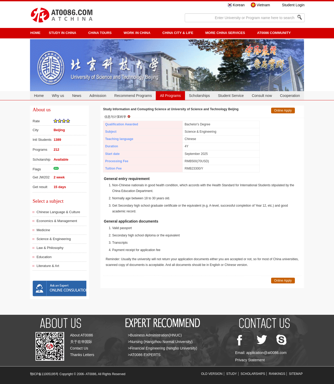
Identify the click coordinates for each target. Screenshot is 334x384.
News (76, 96)
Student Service (231, 96)
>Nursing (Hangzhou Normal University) (160, 342)
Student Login (293, 5)
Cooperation (290, 96)
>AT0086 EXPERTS (144, 355)
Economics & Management (57, 221)
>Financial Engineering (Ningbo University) (162, 348)
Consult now (262, 96)
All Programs (170, 96)
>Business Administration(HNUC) (155, 335)
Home (39, 96)
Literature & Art (48, 266)
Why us (58, 96)
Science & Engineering (54, 239)
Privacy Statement (250, 360)
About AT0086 (81, 335)
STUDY (231, 374)
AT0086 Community (274, 33)
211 (56, 168)
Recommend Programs (133, 96)
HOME (35, 33)
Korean (238, 5)
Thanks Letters (82, 355)
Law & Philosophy (50, 248)
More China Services (225, 33)
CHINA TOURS (100, 33)
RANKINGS (277, 374)
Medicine (43, 230)
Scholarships (199, 96)
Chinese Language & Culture (58, 212)
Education (44, 257)
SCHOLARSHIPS (253, 374)
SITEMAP (296, 374)
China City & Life (177, 33)
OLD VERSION (212, 374)
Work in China (137, 33)
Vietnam (263, 5)
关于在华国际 (81, 342)
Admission (97, 96)
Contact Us (79, 348)
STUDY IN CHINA (62, 33)
